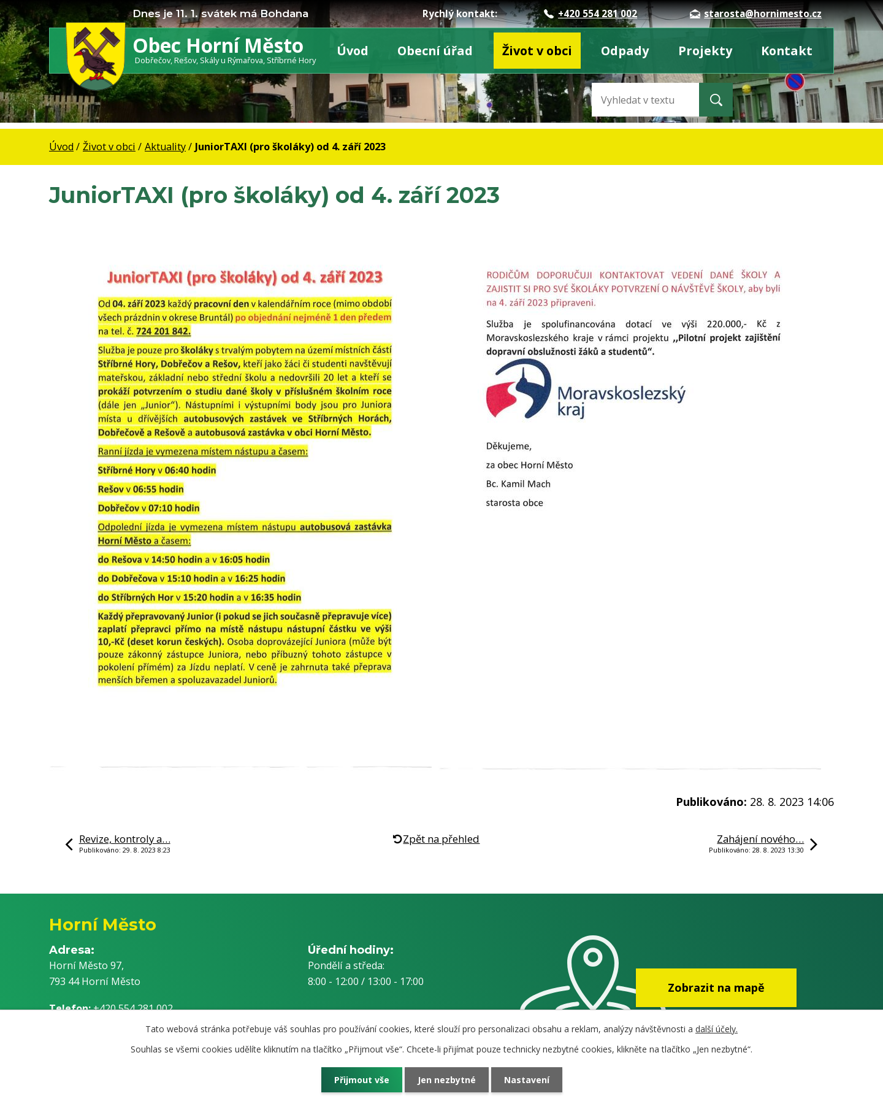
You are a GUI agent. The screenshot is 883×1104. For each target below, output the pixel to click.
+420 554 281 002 (590, 13)
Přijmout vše (361, 1080)
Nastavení (526, 1080)
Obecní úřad (435, 50)
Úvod (353, 50)
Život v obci (537, 50)
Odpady (625, 50)
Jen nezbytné (447, 1080)
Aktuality (165, 146)
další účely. (716, 1029)
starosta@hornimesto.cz (756, 13)
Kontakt (786, 50)
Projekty (705, 50)
